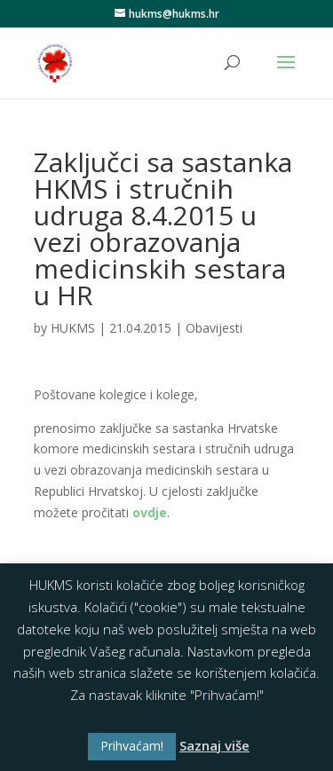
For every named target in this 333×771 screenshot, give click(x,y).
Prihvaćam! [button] (131, 745)
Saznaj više (214, 745)
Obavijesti (214, 327)
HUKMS (73, 327)
